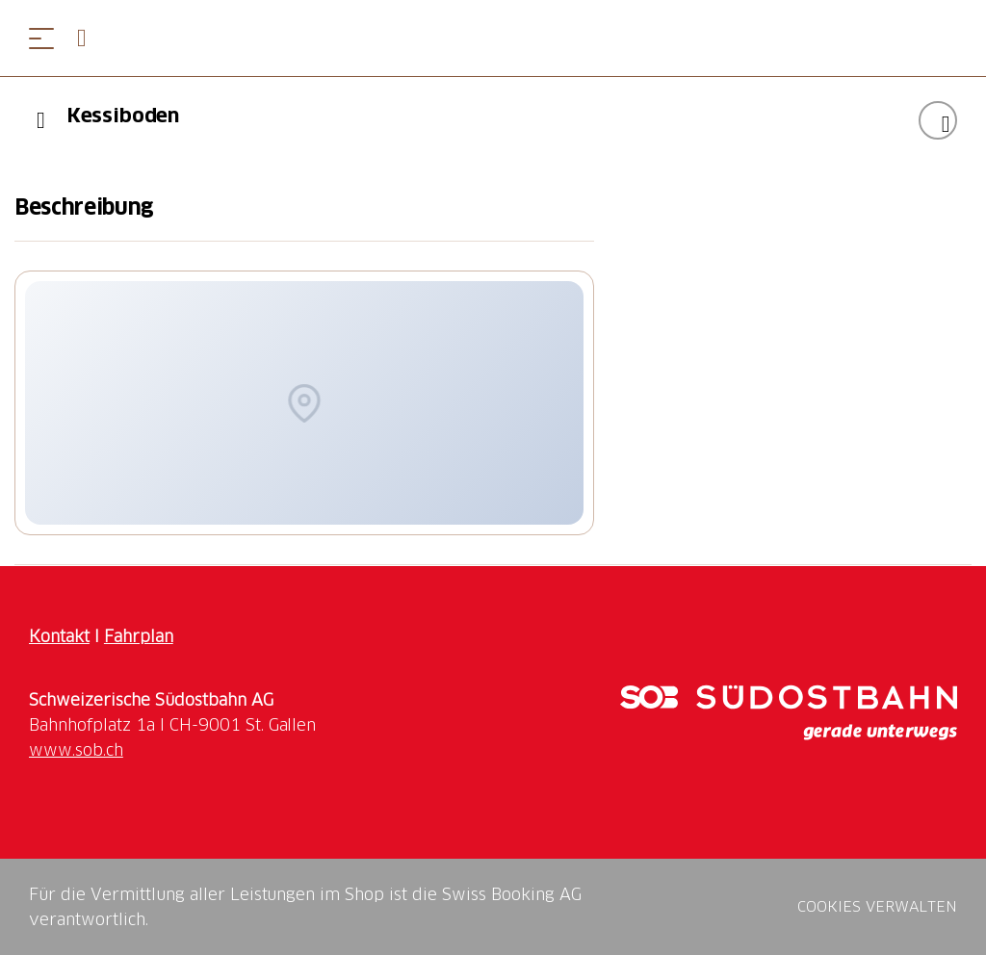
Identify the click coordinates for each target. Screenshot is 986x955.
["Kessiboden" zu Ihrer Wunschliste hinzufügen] (938, 120)
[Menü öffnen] (41, 38)
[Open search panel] (89, 38)
